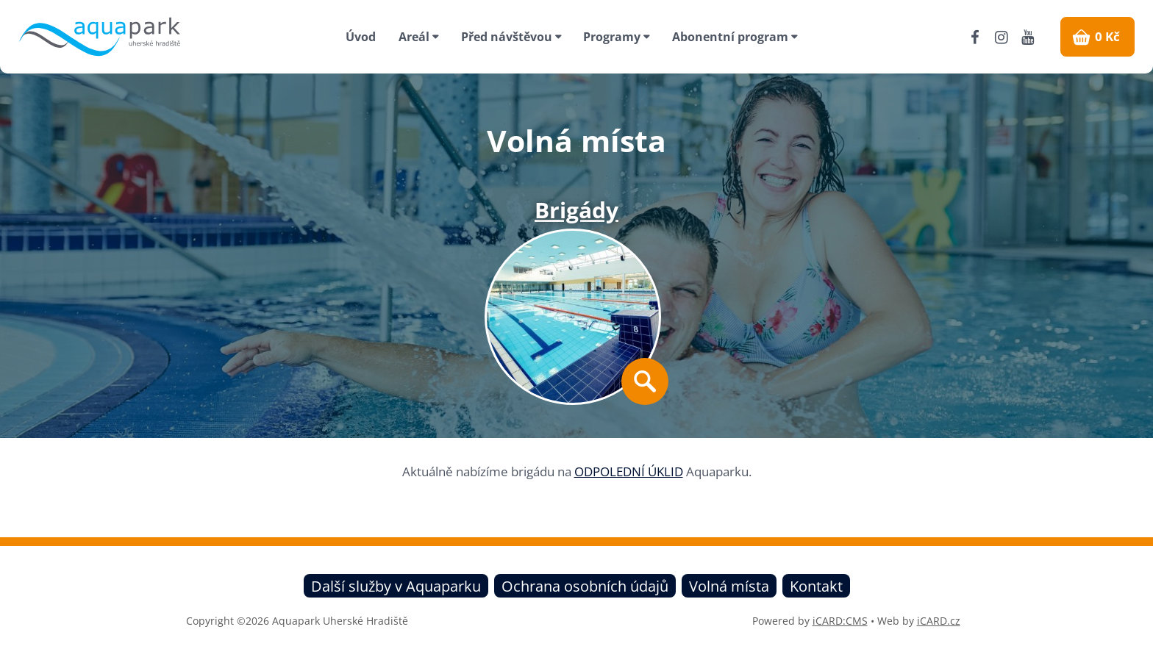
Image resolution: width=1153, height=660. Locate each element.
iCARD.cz (938, 621)
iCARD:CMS (840, 621)
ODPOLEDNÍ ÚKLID (628, 471)
